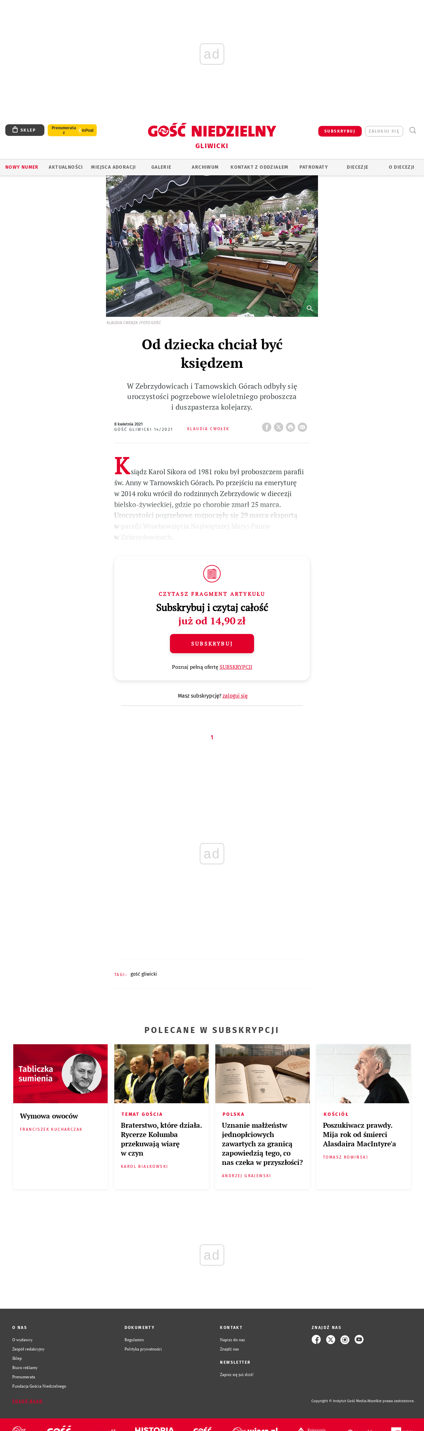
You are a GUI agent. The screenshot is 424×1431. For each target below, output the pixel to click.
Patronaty (313, 167)
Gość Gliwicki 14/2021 (143, 429)
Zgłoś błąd (27, 1401)
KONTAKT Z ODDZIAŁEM (260, 167)
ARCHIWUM (205, 167)
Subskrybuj (212, 643)
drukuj (292, 425)
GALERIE (161, 167)
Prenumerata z (64, 130)
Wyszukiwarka (412, 130)
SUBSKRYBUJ (339, 131)
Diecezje (357, 167)
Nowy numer (22, 167)
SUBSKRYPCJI (236, 666)
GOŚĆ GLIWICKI (144, 974)
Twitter (280, 425)
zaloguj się (384, 131)
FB (268, 425)
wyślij (304, 425)
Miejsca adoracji (113, 167)
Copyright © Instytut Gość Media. (339, 1401)
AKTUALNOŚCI (66, 167)
